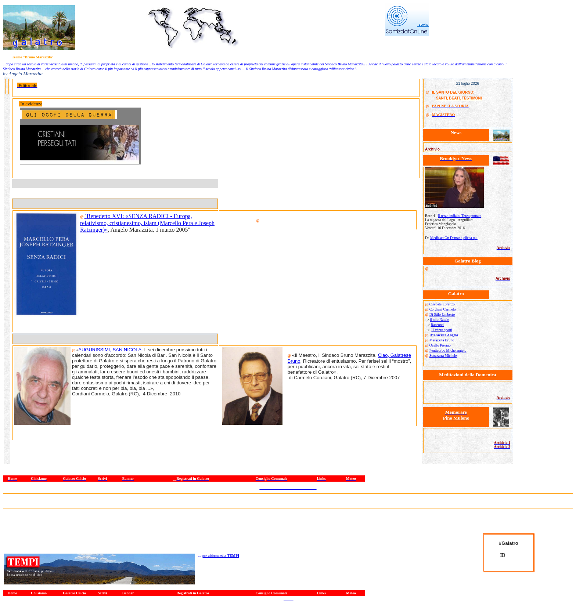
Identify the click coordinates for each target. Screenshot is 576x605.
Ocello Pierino (440, 345)
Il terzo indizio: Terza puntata (459, 216)
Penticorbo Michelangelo (448, 350)
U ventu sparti (441, 330)
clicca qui (470, 238)
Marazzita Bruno (441, 340)
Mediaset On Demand (446, 238)
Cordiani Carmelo (442, 309)
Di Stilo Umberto (442, 314)
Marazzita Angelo (444, 335)
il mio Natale (439, 320)
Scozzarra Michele (443, 356)
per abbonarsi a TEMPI (220, 556)
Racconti (437, 325)
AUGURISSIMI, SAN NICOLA (109, 349)
